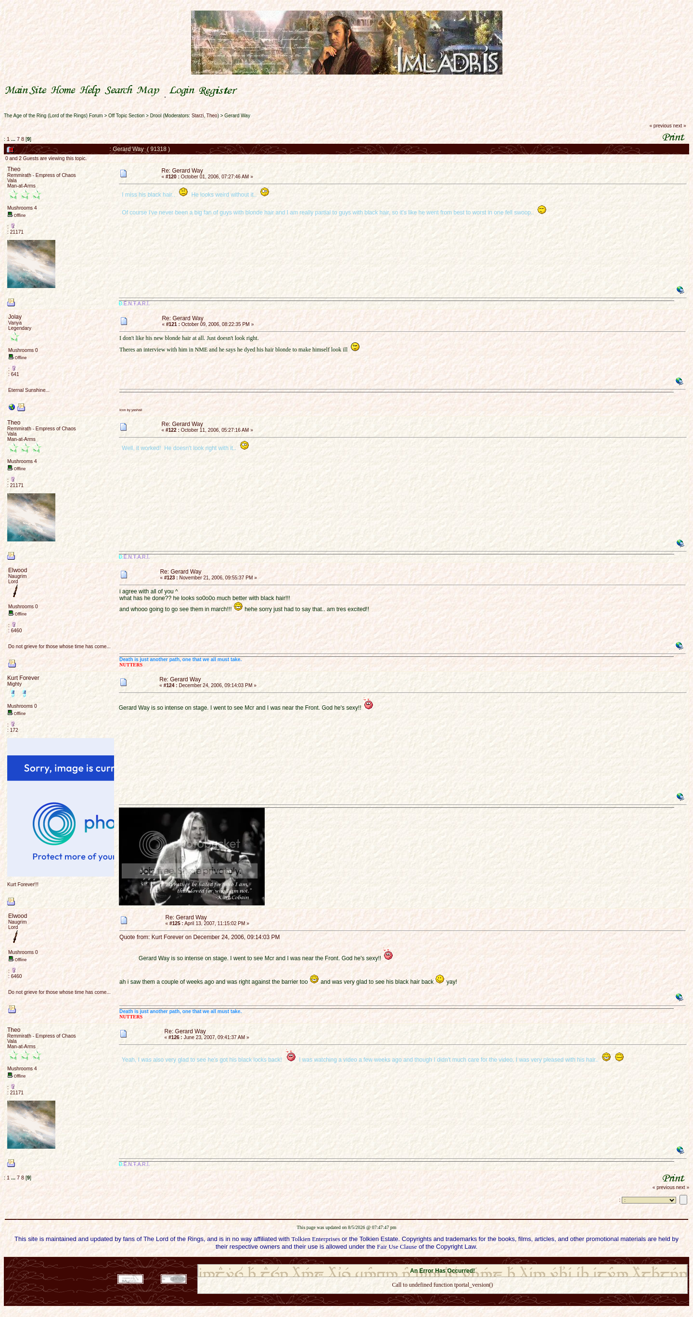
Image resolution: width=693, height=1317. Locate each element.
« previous (661, 125)
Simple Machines (476, 1261)
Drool (156, 115)
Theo (212, 115)
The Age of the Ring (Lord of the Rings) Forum (53, 115)
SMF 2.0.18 (401, 1261)
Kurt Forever (23, 678)
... (14, 139)
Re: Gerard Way (182, 170)
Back (442, 1297)
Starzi (198, 115)
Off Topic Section (126, 115)
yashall (136, 410)
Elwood (17, 570)
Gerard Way (237, 115)
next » (679, 125)
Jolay (15, 317)
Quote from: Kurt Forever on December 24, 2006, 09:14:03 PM (199, 937)
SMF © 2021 (436, 1261)
